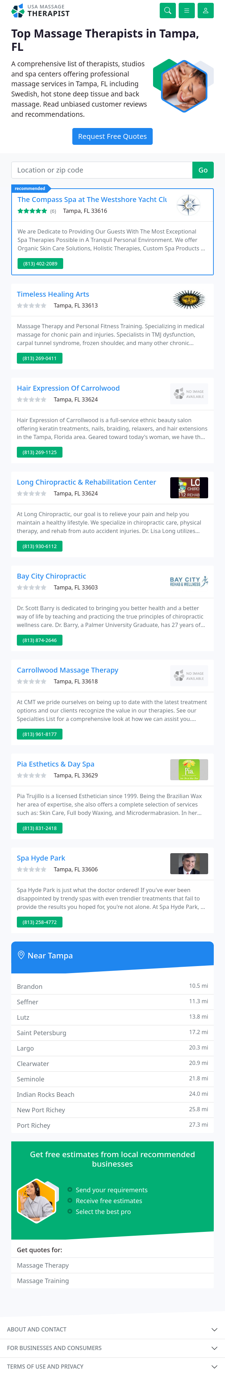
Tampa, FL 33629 (76, 775)
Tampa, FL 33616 (85, 211)
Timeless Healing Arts (53, 294)
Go (203, 170)
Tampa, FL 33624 (76, 399)
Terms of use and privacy (45, 1366)
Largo (112, 1048)
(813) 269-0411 (40, 358)
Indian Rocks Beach (112, 1094)
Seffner (112, 1001)
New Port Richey (112, 1109)
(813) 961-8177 (40, 734)
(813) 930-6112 (40, 546)
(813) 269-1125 (40, 452)
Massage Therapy (43, 1265)
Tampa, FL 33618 (76, 681)
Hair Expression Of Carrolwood (68, 388)
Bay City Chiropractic (51, 576)
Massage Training (43, 1280)
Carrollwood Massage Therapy (67, 670)
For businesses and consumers (54, 1348)
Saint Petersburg (112, 1032)
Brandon (112, 986)
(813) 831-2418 (40, 828)
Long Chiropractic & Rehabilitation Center (86, 482)
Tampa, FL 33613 (76, 305)
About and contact (36, 1329)
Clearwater (112, 1063)
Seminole (112, 1078)
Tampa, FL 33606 (76, 869)
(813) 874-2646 (40, 640)
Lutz (112, 1017)
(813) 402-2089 (41, 263)
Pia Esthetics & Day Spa (55, 764)
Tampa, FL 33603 (76, 587)
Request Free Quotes (112, 136)
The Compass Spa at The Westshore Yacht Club (95, 199)
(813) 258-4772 (40, 922)
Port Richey (112, 1125)
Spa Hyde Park (41, 858)
